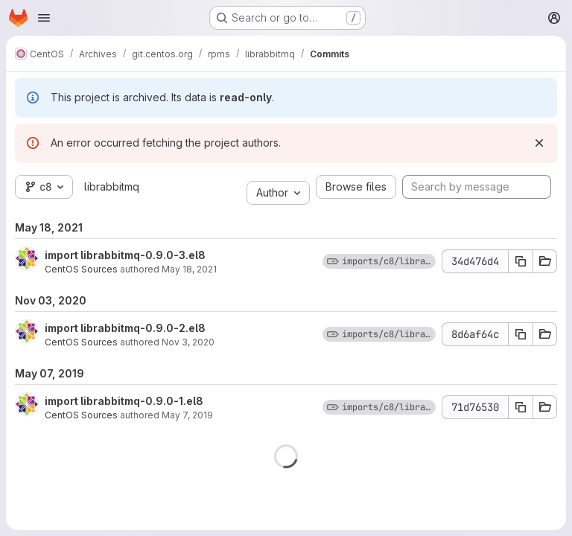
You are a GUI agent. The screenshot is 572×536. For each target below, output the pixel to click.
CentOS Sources (81, 269)
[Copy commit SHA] (521, 261)
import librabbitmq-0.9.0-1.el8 (124, 401)
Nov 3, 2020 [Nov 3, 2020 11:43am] (188, 342)
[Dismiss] (539, 143)
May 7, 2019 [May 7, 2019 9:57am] (187, 415)
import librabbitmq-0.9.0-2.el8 (125, 328)
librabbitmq (111, 186)
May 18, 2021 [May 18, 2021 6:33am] (189, 269)
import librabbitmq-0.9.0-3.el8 (125, 255)
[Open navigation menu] (44, 18)
